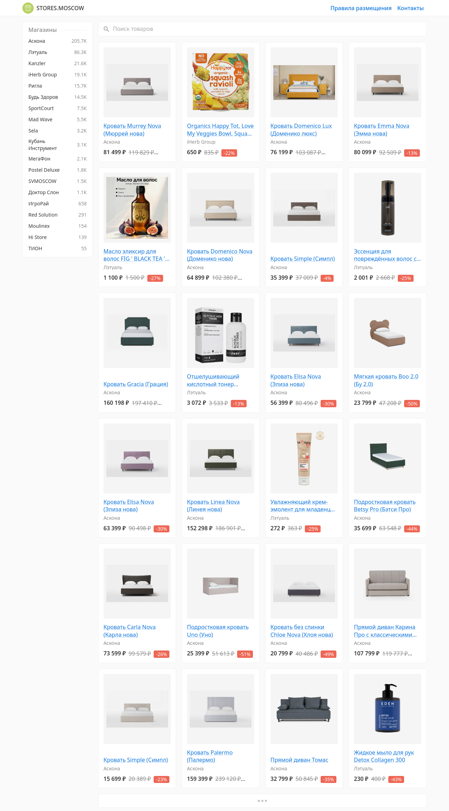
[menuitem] (57, 41)
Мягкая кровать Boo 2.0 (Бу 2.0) (386, 380)
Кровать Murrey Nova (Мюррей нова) (132, 129)
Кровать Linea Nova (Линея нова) (213, 505)
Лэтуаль (112, 267)
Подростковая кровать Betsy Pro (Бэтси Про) (385, 505)
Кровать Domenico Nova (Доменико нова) (220, 255)
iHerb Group (201, 141)
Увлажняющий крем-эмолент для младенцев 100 (303, 505)
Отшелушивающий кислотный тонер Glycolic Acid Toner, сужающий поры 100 (215, 380)
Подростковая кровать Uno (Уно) (218, 631)
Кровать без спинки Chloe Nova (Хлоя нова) (301, 631)
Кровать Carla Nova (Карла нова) (129, 631)
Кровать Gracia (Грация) (135, 384)
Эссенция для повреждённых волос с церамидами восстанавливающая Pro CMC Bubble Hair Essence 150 (387, 255)
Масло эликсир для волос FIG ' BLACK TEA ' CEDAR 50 (134, 255)
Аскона (111, 141)
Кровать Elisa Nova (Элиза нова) (295, 380)
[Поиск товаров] (269, 29)
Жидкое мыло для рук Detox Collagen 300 (384, 756)
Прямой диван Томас (299, 760)
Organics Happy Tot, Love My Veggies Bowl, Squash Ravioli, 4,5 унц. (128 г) (220, 129)
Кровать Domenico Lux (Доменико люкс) (301, 129)
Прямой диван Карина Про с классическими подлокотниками (384, 631)
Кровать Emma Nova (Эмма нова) (381, 129)
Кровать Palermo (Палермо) (210, 756)
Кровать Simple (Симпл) (302, 259)
